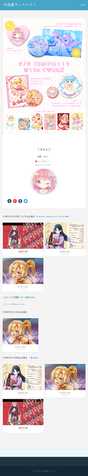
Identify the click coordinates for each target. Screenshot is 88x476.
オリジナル (59, 217)
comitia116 (49, 217)
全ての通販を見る (27, 297)
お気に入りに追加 (43, 165)
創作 (67, 217)
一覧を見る (33, 358)
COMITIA (40, 217)
